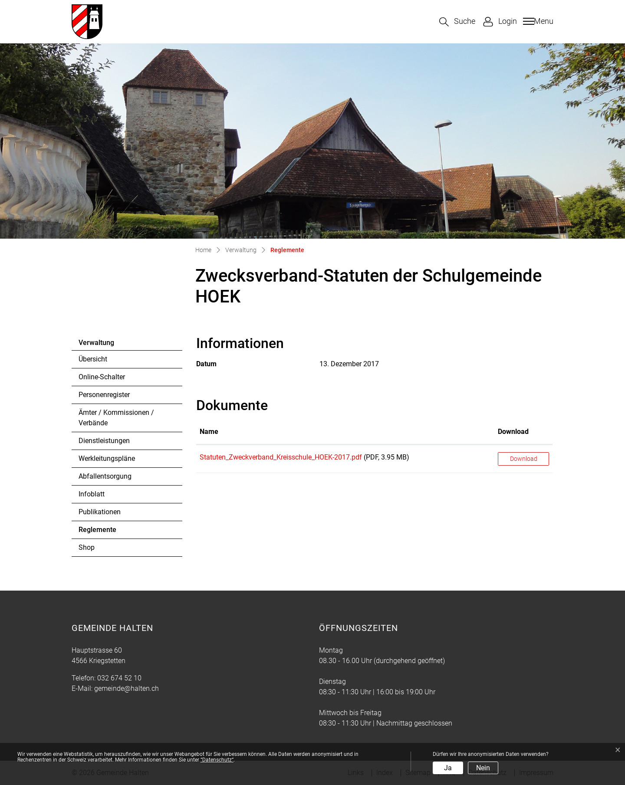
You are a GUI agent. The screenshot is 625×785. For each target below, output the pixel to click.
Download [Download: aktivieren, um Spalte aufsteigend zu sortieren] (513, 431)
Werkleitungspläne (107, 458)
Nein (483, 768)
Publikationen (100, 512)
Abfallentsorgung (105, 476)
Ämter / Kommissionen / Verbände (116, 417)
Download (523, 458)
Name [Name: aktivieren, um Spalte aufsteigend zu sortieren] (209, 431)
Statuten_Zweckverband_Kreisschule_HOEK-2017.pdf (281, 457)
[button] (457, 22)
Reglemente (102, 532)
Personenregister (104, 395)
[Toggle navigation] (537, 21)
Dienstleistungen (104, 441)
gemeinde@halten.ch (126, 688)
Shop (87, 547)
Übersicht (93, 359)
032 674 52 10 (119, 678)
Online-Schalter (102, 377)
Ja (448, 768)
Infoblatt (92, 494)
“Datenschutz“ (217, 760)
